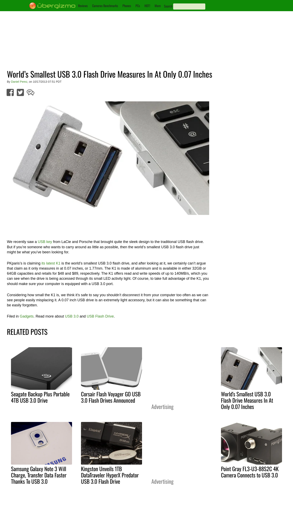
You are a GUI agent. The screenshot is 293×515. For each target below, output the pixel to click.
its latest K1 (51, 263)
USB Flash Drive (100, 316)
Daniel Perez (19, 81)
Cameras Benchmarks (105, 5)
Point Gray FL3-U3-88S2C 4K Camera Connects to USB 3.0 (250, 472)
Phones (126, 5)
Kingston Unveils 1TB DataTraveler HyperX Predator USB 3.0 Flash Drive (110, 475)
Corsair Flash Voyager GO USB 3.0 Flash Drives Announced (111, 397)
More (158, 5)
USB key (45, 242)
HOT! (147, 5)
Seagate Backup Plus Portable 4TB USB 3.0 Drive (40, 397)
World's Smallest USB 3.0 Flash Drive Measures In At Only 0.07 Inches (247, 400)
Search (168, 6)
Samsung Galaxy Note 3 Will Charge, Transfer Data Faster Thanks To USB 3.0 (39, 475)
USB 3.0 (72, 316)
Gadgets (27, 316)
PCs (138, 5)
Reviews (83, 5)
